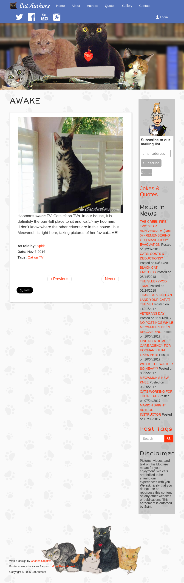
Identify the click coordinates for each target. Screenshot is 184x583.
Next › (110, 279)
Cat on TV (35, 257)
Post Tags (156, 428)
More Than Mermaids (65, 566)
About (76, 6)
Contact (144, 6)
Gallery (127, 6)
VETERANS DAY (152, 313)
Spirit (41, 246)
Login (162, 17)
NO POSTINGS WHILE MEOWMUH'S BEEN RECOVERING (156, 327)
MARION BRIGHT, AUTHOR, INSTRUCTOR (153, 409)
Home (60, 6)
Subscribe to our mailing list (155, 142)
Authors (92, 6)
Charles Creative (41, 561)
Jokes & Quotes (149, 191)
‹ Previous (59, 279)
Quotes (110, 6)
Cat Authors (35, 5)
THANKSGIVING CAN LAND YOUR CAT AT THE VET (156, 299)
